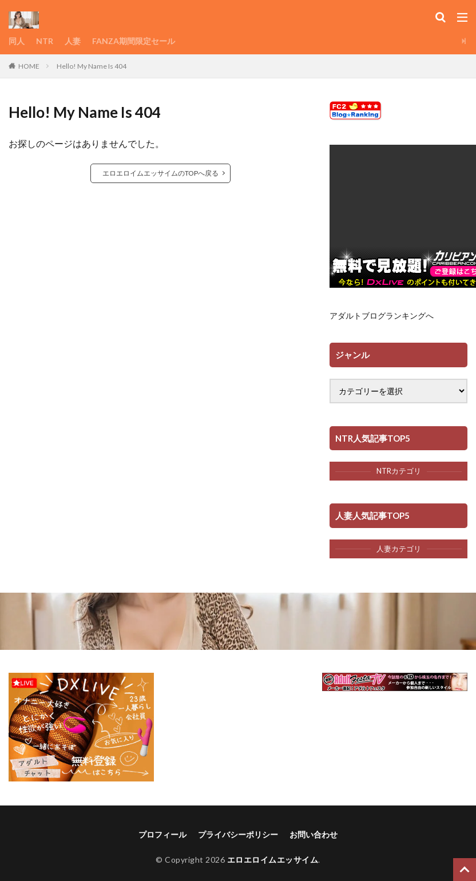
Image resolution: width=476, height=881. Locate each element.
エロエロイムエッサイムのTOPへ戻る (160, 173)
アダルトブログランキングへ (382, 315)
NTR (44, 41)
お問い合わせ (313, 834)
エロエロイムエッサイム (273, 859)
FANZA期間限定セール (133, 41)
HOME (28, 66)
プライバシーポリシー (238, 834)
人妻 (73, 41)
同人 (17, 41)
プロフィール (162, 834)
